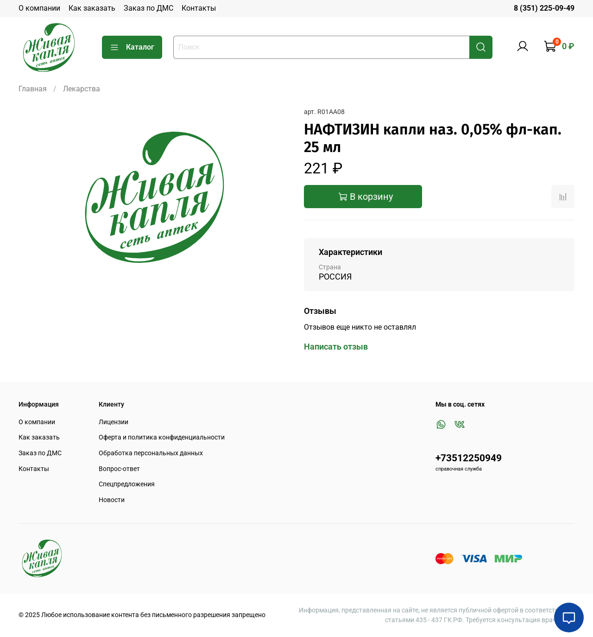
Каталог (132, 47)
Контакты (199, 8)
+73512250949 (468, 458)
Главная (33, 88)
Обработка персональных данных (151, 453)
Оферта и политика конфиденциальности (162, 437)
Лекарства (81, 88)
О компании (39, 8)
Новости (112, 500)
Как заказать (92, 8)
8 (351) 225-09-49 (544, 8)
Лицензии (113, 422)
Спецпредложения (127, 484)
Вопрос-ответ (119, 469)
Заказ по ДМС (148, 8)
